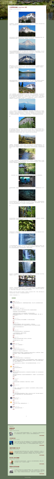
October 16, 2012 (17, 301)
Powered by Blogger (27, 477)
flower (14, 301)
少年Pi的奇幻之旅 (12, 438)
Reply (14, 305)
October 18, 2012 (17, 366)
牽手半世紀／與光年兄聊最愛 (14, 457)
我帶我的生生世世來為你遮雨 (14, 466)
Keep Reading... (42, 435)
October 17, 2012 (16, 318)
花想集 (10, 2)
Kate (13, 366)
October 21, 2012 (17, 406)
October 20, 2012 (16, 378)
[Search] (45, 2)
